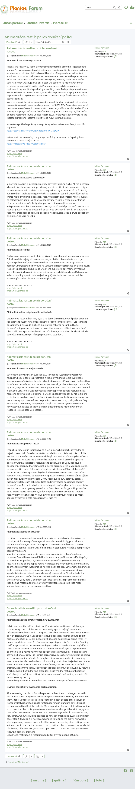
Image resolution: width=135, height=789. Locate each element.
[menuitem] (126, 7)
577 (104, 52)
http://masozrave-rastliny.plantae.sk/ (26, 143)
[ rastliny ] (38, 780)
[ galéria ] (59, 780)
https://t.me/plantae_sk (17, 156)
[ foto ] (99, 780)
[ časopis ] (80, 780)
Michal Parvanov (102, 48)
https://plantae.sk (14, 153)
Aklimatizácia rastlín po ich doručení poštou (39, 37)
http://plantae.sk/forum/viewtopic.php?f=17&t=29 (33, 130)
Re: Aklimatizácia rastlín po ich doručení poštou (31, 610)
